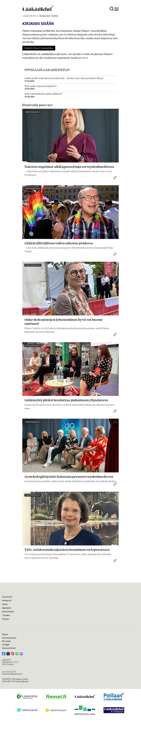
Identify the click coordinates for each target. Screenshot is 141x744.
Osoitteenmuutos (9, 638)
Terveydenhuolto (33, 112)
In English (6, 644)
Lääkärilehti (29, 15)
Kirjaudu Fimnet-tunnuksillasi (39, 48)
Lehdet (5, 604)
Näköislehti (6, 608)
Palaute (5, 634)
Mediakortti (6, 600)
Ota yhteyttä (7, 597)
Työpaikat (6, 615)
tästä (85, 57)
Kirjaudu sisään (49, 15)
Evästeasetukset (9, 648)
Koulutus (5, 619)
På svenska (6, 641)
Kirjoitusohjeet (8, 611)
